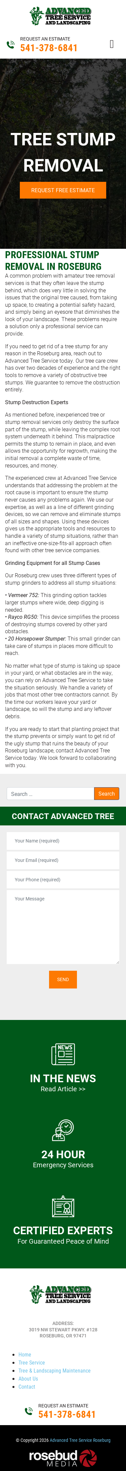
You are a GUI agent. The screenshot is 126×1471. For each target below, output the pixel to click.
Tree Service (31, 1362)
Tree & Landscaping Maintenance (54, 1370)
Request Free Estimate (63, 190)
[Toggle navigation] (111, 43)
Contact (26, 1386)
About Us (28, 1378)
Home (24, 1354)
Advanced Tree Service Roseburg (80, 1440)
